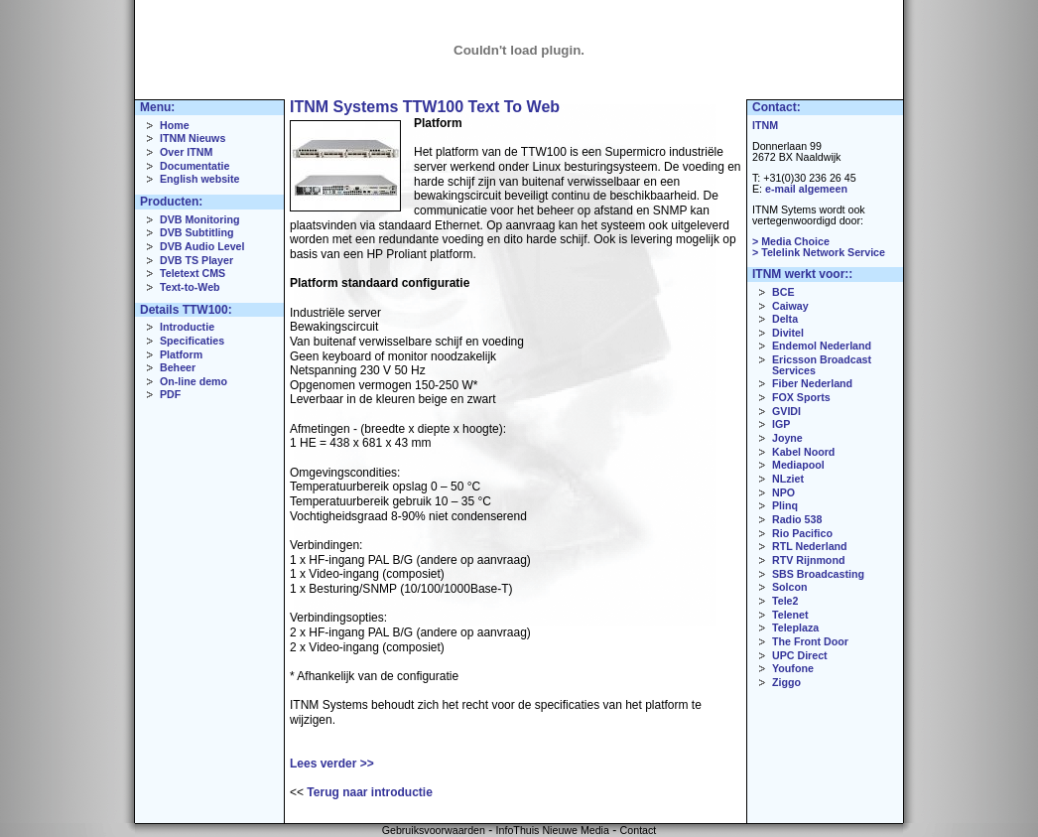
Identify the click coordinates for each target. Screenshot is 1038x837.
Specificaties (192, 341)
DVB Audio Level (202, 246)
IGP (781, 424)
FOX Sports (801, 397)
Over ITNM (186, 152)
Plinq (785, 505)
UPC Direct (800, 655)
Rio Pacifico (802, 533)
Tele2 (785, 601)
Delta (785, 319)
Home (175, 125)
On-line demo (193, 381)
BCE (783, 292)
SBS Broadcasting (818, 574)
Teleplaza (795, 627)
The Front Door (810, 641)
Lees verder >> (332, 763)
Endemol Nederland (821, 345)
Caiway (790, 306)
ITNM (765, 125)
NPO (783, 492)
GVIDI (786, 411)
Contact (638, 830)
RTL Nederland (809, 546)
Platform (181, 354)
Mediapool (798, 465)
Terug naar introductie (369, 792)
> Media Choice (791, 241)
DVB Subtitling (197, 232)
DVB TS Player (196, 260)
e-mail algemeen (806, 189)
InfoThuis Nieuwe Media (552, 830)
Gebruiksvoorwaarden (433, 830)
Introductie (187, 327)
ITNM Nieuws (192, 138)
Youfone (793, 668)
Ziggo (786, 682)
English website (200, 179)
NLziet (788, 479)
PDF (170, 394)
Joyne (787, 438)
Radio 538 (797, 519)
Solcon (790, 587)
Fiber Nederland (812, 383)
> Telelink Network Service (818, 252)
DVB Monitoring (200, 219)
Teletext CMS (192, 273)
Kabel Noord (803, 452)
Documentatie (194, 166)
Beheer (177, 367)
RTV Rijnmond (808, 560)
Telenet (790, 615)
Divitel (788, 333)
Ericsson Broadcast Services (821, 364)
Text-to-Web (190, 287)
